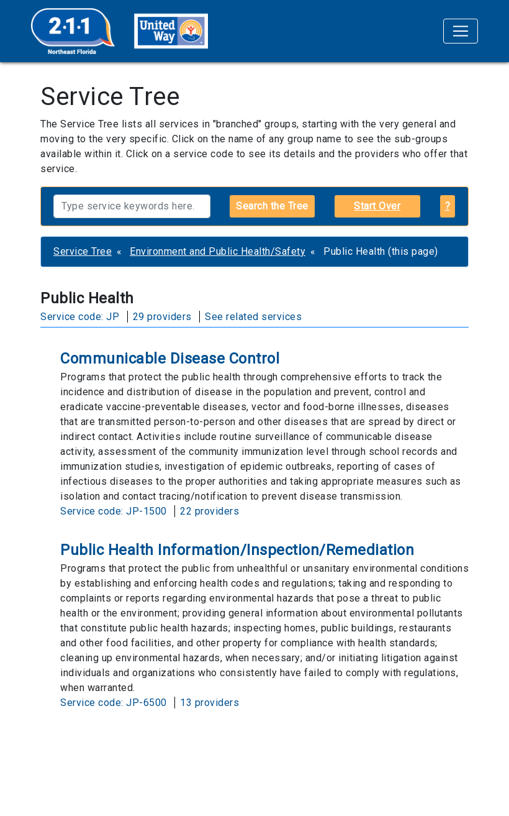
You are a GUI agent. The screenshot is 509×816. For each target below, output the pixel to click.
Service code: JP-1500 (113, 511)
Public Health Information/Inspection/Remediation (237, 550)
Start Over (377, 206)
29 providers (162, 317)
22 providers (209, 511)
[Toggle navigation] (460, 31)
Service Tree (82, 251)
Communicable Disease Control (169, 358)
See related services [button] (253, 317)
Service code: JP (79, 317)
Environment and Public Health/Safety (217, 251)
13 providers (209, 702)
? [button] (448, 206)
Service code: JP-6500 (113, 702)
